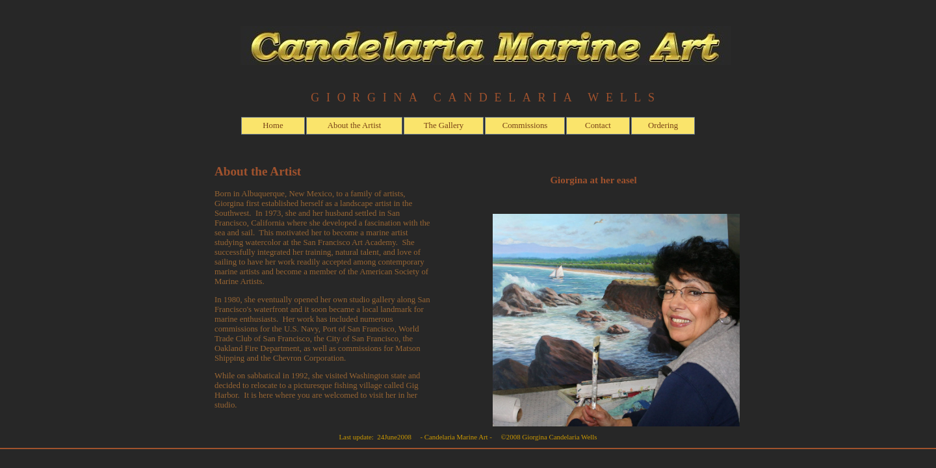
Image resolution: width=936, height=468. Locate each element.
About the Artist (354, 125)
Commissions (525, 125)
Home (273, 125)
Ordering (663, 125)
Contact (598, 125)
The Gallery (443, 125)
